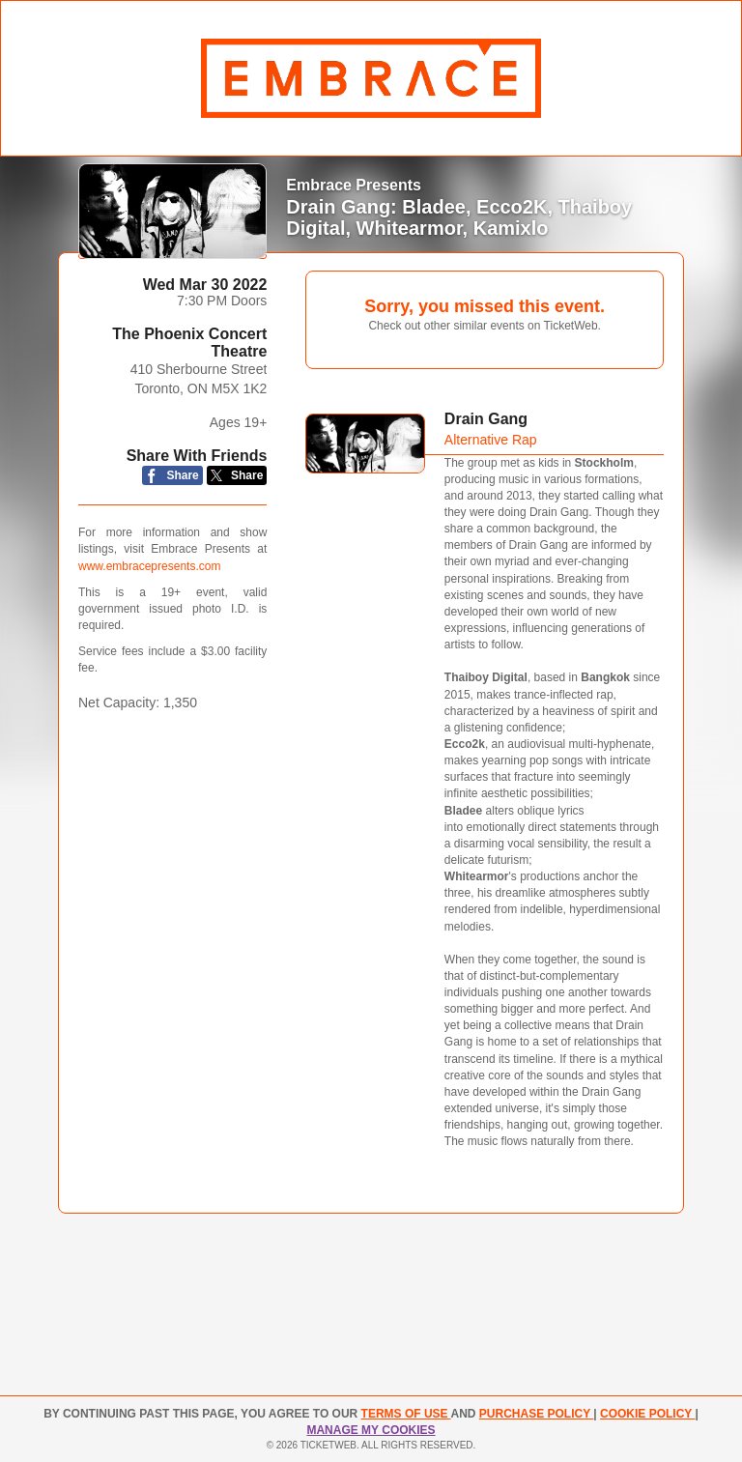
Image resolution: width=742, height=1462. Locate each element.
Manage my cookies (370, 1430)
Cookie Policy (647, 1413)
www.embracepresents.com (149, 566)
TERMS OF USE (406, 1413)
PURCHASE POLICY (536, 1413)
